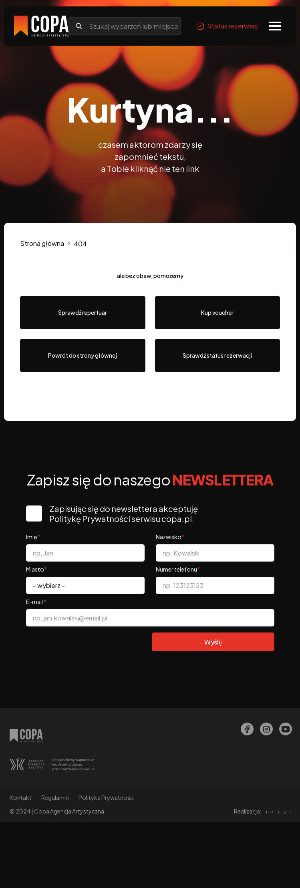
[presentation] (87, 648)
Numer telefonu (178, 569)
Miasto (36, 569)
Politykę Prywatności (89, 518)
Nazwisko (170, 536)
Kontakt (21, 797)
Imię (33, 536)
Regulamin (55, 797)
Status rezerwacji (227, 26)
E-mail (36, 601)
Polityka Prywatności (107, 797)
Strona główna (42, 243)
